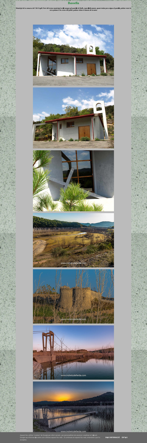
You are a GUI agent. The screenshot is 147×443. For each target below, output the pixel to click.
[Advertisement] (73, 19)
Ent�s (124, 437)
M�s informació (112, 437)
